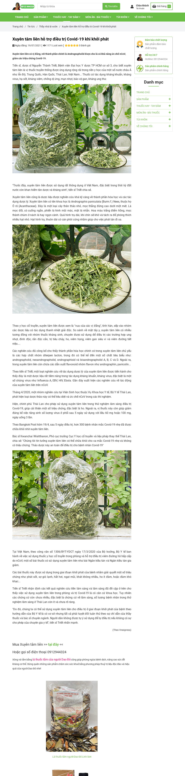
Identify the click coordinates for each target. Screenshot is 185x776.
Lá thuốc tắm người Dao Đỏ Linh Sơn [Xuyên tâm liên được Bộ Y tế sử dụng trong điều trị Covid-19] (71, 756)
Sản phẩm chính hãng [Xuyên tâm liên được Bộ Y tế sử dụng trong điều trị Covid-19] (157, 66)
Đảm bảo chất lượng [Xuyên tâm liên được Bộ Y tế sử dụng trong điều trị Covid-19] (156, 40)
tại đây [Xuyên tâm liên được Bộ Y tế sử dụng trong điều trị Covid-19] (54, 644)
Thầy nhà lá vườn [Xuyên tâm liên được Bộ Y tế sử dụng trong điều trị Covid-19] (48, 26)
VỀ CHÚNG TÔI (144, 17)
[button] (140, 7)
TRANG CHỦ (21, 17)
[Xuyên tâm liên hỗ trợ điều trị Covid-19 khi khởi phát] (23, 6)
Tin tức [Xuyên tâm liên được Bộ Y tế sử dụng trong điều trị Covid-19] (31, 26)
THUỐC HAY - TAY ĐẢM (66, 17)
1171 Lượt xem (53, 45)
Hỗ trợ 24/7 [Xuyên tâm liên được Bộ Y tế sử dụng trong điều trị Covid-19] (151, 55)
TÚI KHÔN (122, 17)
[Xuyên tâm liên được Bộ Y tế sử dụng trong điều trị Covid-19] (161, 6)
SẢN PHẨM (41, 17)
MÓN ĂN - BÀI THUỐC (98, 17)
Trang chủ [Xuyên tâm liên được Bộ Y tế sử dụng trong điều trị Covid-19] (17, 26)
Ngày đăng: (19, 45)
